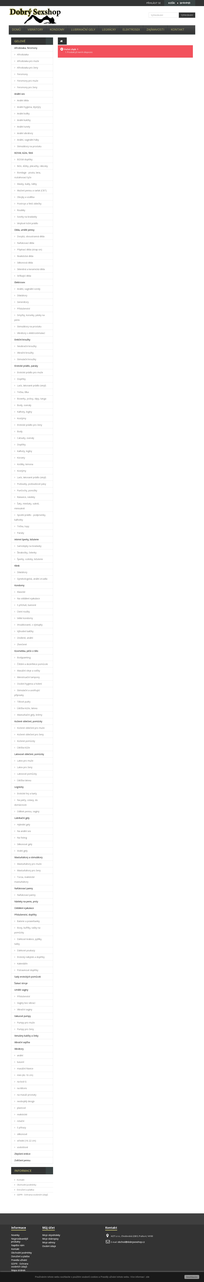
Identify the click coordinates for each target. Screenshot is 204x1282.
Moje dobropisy (50, 1238)
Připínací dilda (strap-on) (29, 249)
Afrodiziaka (22, 54)
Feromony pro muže (27, 80)
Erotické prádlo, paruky (26, 365)
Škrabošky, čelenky (26, 552)
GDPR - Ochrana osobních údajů (32, 1194)
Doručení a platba (25, 1189)
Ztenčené (21, 644)
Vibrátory (35, 29)
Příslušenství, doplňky (25, 914)
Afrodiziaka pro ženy (27, 67)
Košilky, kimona (24, 464)
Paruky (20, 532)
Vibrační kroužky (25, 352)
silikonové (21, 1134)
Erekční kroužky (22, 339)
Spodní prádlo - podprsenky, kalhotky (30, 517)
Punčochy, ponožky (26, 490)
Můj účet (48, 1228)
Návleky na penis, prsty (26, 901)
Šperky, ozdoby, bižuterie (29, 559)
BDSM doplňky (24, 159)
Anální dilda (22, 100)
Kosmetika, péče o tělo (26, 650)
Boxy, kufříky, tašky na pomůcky (27, 930)
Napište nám (17, 1245)
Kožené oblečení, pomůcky (28, 721)
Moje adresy (48, 1242)
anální (19, 1055)
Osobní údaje (49, 1246)
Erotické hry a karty (26, 793)
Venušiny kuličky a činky (26, 1035)
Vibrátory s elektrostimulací (30, 333)
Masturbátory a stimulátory (28, 857)
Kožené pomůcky (25, 741)
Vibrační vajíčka (22, 1042)
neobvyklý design (25, 1101)
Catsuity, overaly (25, 437)
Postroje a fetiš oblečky (28, 203)
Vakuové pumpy (22, 1016)
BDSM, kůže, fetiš (23, 152)
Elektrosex (131, 29)
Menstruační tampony (28, 677)
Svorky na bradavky (26, 216)
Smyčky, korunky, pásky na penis (29, 317)
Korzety (20, 457)
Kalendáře (22, 963)
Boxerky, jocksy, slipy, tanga (31, 398)
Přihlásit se (153, 2)
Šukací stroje (21, 983)
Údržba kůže (23, 747)
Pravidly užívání (109, 1277)
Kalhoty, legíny (24, 411)
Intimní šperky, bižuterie (26, 539)
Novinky (15, 1235)
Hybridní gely (23, 824)
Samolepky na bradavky (28, 545)
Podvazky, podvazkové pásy (31, 483)
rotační (20, 1120)
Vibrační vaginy (24, 1009)
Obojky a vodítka (25, 197)
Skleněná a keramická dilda (30, 269)
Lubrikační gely (83, 29)
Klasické (20, 591)
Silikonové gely (24, 844)
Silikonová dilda (24, 262)
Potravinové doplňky (27, 970)
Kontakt (177, 29)
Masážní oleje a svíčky (28, 670)
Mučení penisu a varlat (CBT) (31, 190)
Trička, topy (22, 526)
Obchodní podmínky (26, 1184)
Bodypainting (23, 657)
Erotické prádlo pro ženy (29, 424)
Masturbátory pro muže (29, 863)
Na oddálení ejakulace (28, 598)
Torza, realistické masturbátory (24, 879)
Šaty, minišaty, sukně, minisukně (26, 506)
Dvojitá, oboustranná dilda (30, 236)
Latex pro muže (24, 760)
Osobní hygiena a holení (29, 683)
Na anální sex (23, 831)
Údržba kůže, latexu (26, 708)
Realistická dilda (24, 256)
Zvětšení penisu (22, 1160)
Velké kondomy (24, 618)
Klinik (17, 565)
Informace (23, 1171)
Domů (16, 29)
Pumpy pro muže (25, 1022)
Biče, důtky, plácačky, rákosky (32, 166)
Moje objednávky (51, 1235)
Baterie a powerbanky (28, 921)
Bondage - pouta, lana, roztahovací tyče (27, 175)
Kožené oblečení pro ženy (30, 734)
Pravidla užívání (19, 1260)
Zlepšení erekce (22, 1153)
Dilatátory (21, 295)
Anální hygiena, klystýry (28, 106)
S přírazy (21, 1127)
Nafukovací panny (23, 888)
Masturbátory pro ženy (28, 870)
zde (147, 1277)
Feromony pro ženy (26, 87)
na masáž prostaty (26, 1094)
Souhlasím (191, 1277)
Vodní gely (22, 850)
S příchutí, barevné (26, 605)
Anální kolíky (23, 113)
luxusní (20, 1061)
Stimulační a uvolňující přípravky (27, 693)
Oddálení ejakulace (24, 908)
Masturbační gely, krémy (29, 714)
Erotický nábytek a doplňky (30, 957)
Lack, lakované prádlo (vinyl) (31, 385)
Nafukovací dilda (25, 242)
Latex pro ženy (24, 767)
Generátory (22, 302)
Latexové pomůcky (26, 773)
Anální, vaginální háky (27, 139)
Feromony (22, 74)
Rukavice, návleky (25, 497)
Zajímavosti (155, 29)
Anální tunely (23, 126)
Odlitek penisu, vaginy (27, 811)
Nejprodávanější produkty (19, 1240)
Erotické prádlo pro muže (29, 372)
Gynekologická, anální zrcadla (31, 578)
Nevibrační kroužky (26, 346)
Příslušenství (23, 308)
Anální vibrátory (24, 133)
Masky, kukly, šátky (26, 183)
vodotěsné (22, 1147)
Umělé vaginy (21, 989)
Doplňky (21, 378)
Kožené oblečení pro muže (30, 727)
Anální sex (19, 93)
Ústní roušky (23, 611)
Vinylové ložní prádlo (27, 223)
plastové (21, 1107)
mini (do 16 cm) (24, 1075)
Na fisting (21, 837)
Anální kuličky (23, 120)
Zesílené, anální (24, 637)
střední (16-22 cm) (26, 1140)
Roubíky (20, 210)
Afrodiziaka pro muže (27, 61)
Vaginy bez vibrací (25, 1002)
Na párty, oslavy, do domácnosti (26, 802)
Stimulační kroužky (26, 359)
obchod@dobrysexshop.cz (131, 1241)
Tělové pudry (23, 701)
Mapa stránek (18, 1270)
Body (19, 431)
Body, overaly (23, 405)
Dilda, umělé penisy (24, 229)
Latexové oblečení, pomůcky (29, 754)
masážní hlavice (24, 1068)
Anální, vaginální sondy (28, 288)
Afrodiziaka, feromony (25, 47)
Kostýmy (21, 418)
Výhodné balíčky (24, 631)
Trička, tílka (22, 392)
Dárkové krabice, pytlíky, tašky (28, 941)
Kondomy (57, 29)
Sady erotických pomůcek (27, 976)
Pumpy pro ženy (25, 1029)
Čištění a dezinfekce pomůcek (32, 664)
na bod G (21, 1081)
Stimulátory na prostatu (28, 146)
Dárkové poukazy (25, 950)
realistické (21, 1114)
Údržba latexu (23, 780)
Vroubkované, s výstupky (29, 624)
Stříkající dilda (23, 275)
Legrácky (109, 29)
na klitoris (21, 1088)
